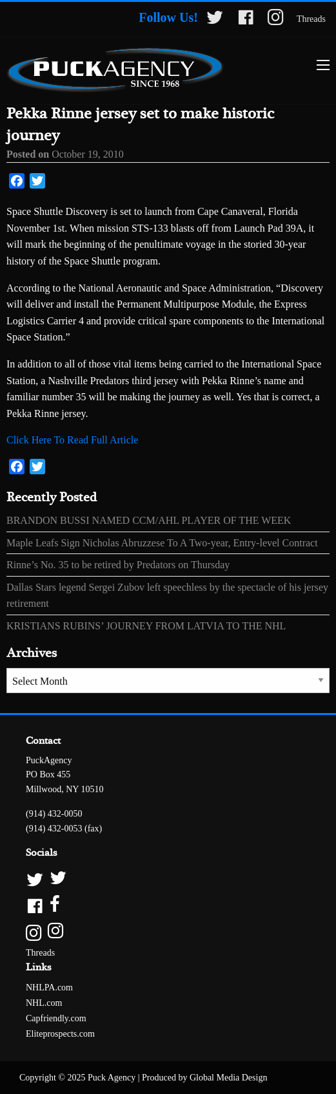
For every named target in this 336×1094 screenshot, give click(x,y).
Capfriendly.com (56, 1018)
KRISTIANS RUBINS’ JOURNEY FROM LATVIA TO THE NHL (146, 625)
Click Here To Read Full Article (72, 439)
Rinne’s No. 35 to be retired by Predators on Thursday (118, 564)
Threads (311, 19)
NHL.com (44, 1003)
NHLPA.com (49, 987)
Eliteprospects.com (60, 1034)
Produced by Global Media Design (204, 1077)
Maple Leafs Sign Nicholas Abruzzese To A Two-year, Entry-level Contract (162, 542)
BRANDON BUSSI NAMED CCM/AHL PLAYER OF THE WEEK (148, 520)
